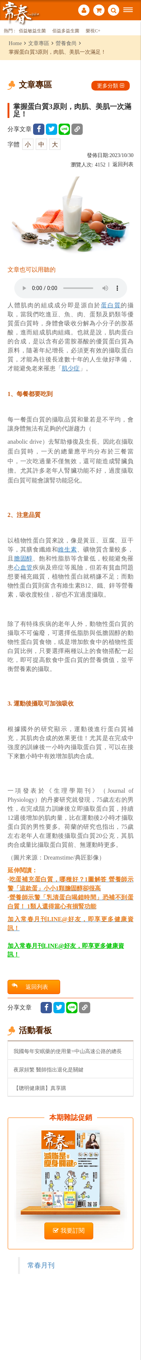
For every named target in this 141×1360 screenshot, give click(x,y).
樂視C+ (93, 31)
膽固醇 (23, 558)
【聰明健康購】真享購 (40, 1088)
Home (15, 43)
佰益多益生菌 (65, 31)
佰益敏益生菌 (32, 31)
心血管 (23, 567)
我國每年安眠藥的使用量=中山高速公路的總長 (68, 1051)
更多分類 (110, 86)
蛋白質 (111, 305)
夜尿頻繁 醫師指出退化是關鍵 (48, 1070)
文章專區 (38, 43)
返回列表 (122, 164)
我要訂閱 (69, 1230)
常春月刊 (41, 1265)
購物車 (99, 10)
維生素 (67, 549)
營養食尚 (66, 43)
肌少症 (71, 368)
